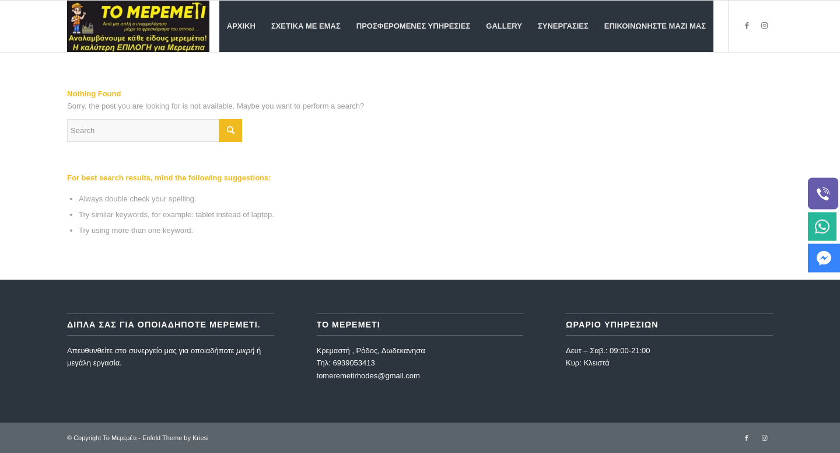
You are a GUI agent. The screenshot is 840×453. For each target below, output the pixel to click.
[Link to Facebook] (746, 25)
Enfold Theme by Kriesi (175, 437)
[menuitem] (241, 26)
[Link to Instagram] (764, 25)
